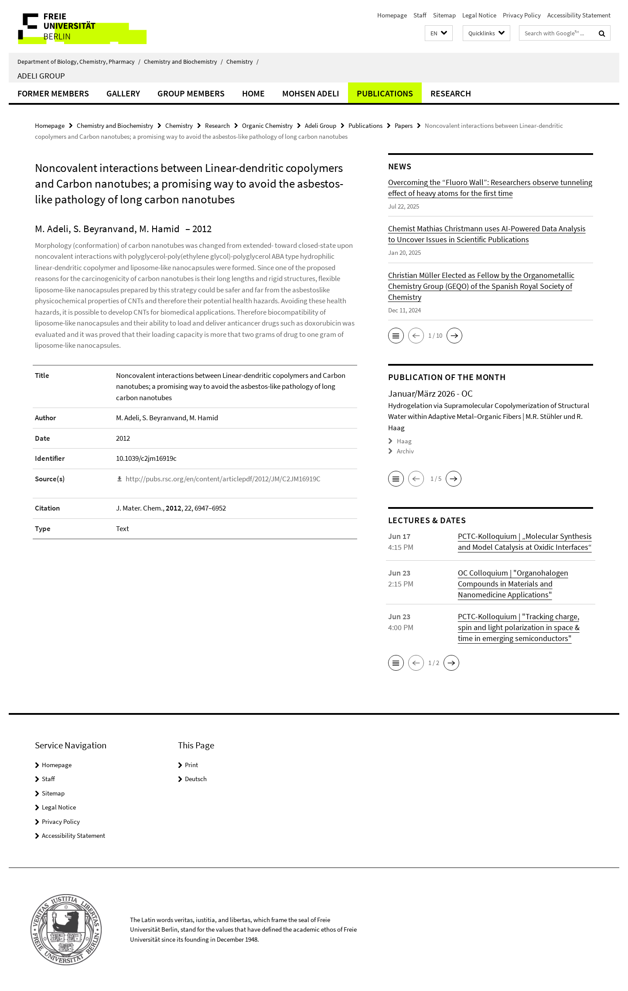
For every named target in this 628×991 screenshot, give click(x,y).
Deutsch (196, 779)
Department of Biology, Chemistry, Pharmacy (78, 61)
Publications (385, 93)
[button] (439, 33)
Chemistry (242, 61)
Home (253, 93)
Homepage (392, 15)
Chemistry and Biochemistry (183, 61)
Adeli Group (41, 75)
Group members (191, 93)
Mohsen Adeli (310, 93)
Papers (404, 125)
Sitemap (444, 15)
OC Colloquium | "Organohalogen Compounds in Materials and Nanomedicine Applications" (513, 583)
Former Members (53, 93)
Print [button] (191, 764)
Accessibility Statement (579, 15)
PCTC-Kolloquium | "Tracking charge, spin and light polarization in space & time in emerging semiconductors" (519, 627)
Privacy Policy (522, 15)
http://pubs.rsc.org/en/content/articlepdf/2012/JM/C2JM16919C (223, 478)
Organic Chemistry (267, 125)
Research (450, 93)
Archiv (405, 451)
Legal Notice (479, 15)
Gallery (123, 93)
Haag (404, 441)
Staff (420, 15)
